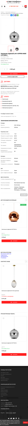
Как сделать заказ (5, 372)
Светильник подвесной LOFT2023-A (9, 229)
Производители (4, 394)
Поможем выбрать (5, 378)
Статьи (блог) (4, 393)
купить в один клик (13, 76)
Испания (9, 62)
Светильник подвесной (6, 253)
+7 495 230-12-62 (13, 6)
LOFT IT (6, 60)
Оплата (2, 375)
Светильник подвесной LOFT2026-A (9, 343)
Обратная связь (4, 380)
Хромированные (4, 256)
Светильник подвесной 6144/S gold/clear (10, 290)
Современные (4, 255)
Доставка (3, 377)
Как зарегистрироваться (6, 374)
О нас (2, 396)
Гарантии (3, 388)
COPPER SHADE (9, 58)
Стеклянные (3, 257)
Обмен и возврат (4, 390)
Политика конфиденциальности (7, 387)
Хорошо (25, 422)
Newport (3, 294)
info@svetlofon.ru (8, 404)
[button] (11, 49)
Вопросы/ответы (4, 391)
